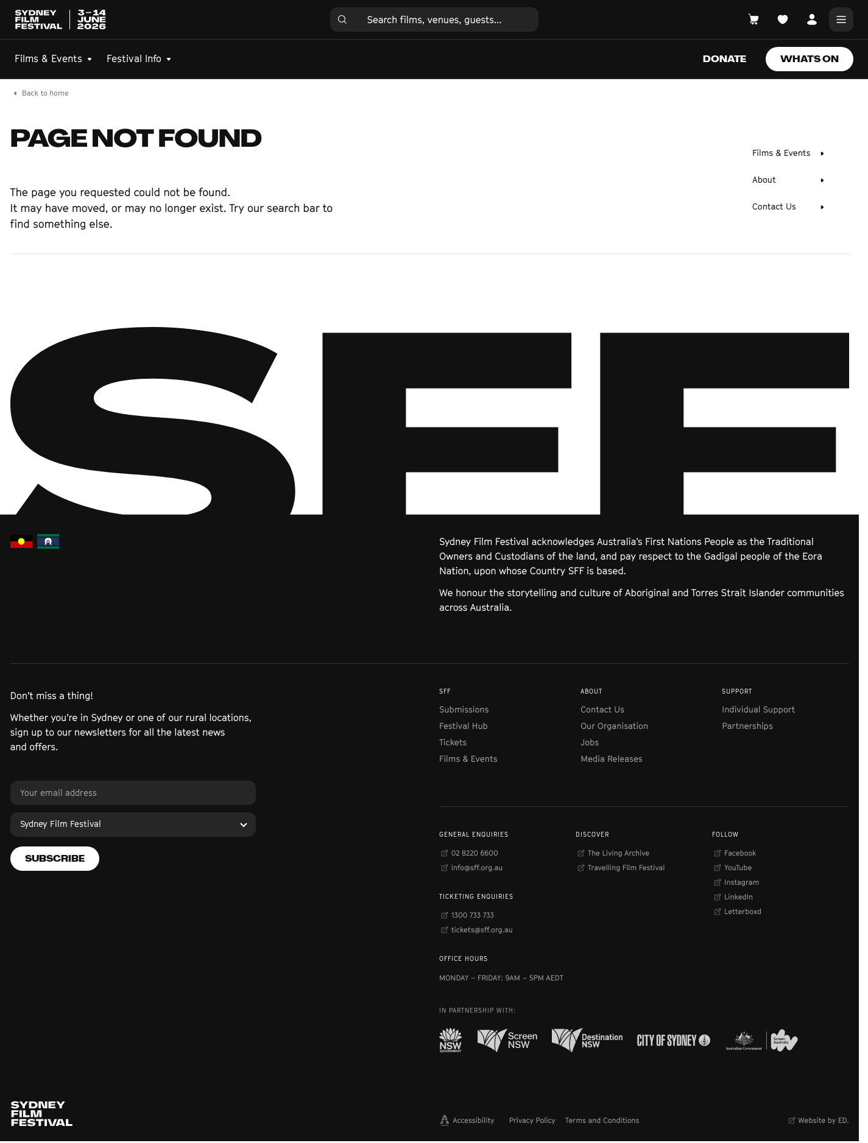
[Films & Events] (788, 153)
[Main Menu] (841, 19)
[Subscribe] (54, 858)
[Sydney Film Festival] (133, 824)
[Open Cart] (753, 19)
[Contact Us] (788, 207)
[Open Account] (812, 19)
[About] (788, 180)
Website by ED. (823, 1120)
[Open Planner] (783, 19)
